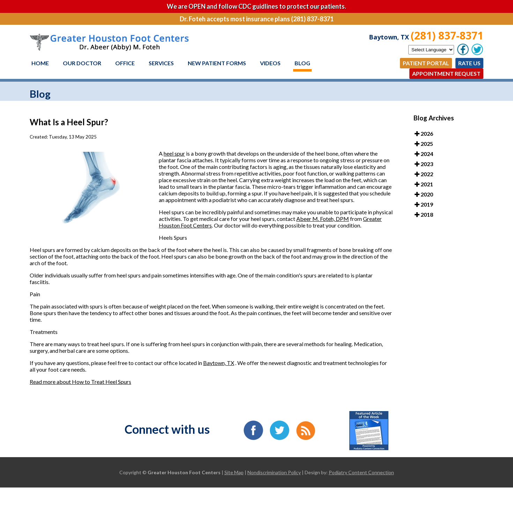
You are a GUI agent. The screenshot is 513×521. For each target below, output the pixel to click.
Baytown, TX (218, 362)
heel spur (174, 153)
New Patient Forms (217, 63)
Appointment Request (446, 73)
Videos (270, 63)
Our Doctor (82, 63)
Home (40, 63)
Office (125, 63)
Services (161, 63)
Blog (302, 63)
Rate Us (469, 63)
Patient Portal (426, 63)
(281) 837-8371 (447, 35)
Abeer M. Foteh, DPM (322, 218)
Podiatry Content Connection (361, 472)
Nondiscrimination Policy (274, 472)
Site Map (234, 472)
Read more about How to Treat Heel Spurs (80, 381)
